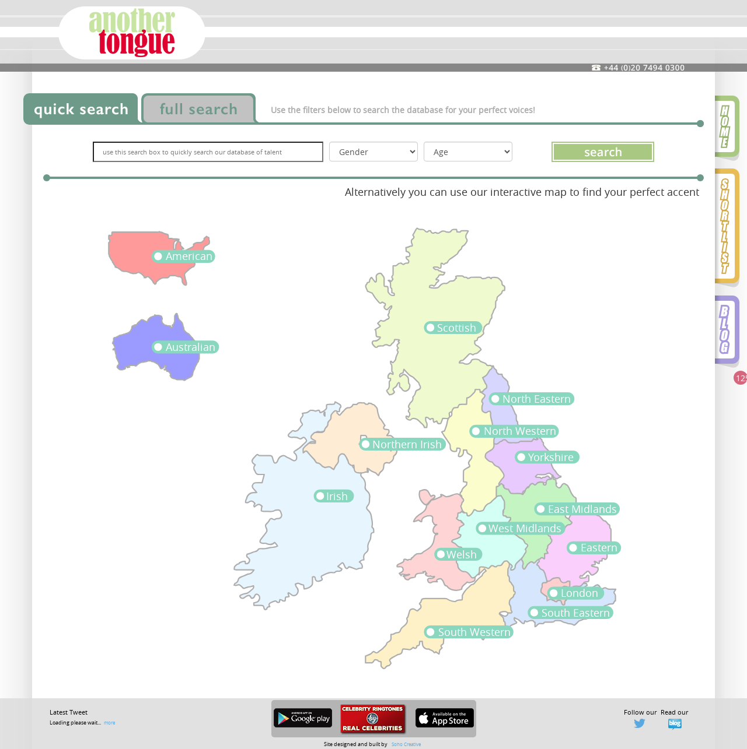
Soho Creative (406, 744)
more (109, 722)
